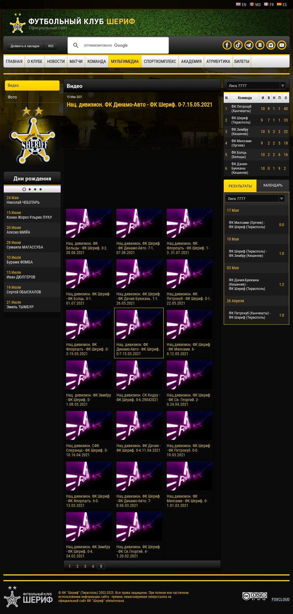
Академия (191, 61)
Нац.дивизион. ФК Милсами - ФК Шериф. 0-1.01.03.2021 (187, 501)
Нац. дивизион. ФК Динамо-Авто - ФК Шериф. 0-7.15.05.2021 (138, 349)
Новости (56, 61)
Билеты (241, 61)
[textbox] (253, 85)
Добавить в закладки (25, 46)
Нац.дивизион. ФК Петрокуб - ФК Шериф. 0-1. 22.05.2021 (189, 298)
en (241, 4)
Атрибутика (218, 61)
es (282, 4)
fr (269, 4)
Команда (96, 61)
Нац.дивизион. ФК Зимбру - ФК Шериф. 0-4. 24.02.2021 (88, 551)
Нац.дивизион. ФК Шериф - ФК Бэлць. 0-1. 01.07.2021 (88, 298)
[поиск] (117, 45)
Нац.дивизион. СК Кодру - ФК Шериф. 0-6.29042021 (138, 397)
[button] (283, 85)
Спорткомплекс (160, 61)
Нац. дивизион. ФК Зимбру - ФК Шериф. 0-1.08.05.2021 (88, 400)
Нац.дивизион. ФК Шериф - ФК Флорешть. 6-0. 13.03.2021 (88, 501)
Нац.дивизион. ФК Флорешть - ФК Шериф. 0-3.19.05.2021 (87, 349)
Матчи (76, 61)
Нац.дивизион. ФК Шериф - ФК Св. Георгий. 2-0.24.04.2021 (188, 400)
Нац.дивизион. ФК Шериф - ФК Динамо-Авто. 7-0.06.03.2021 (138, 501)
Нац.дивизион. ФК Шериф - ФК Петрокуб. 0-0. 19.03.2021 (188, 450)
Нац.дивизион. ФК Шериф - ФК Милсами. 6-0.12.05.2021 (188, 349)
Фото (12, 97)
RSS (50, 46)
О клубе (34, 61)
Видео (13, 85)
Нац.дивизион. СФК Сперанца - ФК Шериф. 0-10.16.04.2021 (87, 450)
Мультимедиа (125, 61)
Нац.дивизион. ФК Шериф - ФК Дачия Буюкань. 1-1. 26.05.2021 (138, 298)
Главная (14, 61)
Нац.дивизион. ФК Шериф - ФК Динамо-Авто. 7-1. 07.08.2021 (138, 248)
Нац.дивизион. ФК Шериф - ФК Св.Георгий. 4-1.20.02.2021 (138, 551)
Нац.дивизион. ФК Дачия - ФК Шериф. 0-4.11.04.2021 (138, 448)
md (255, 4)
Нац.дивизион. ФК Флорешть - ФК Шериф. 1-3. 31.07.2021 (188, 248)
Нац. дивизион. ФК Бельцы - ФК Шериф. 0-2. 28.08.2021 (87, 248)
